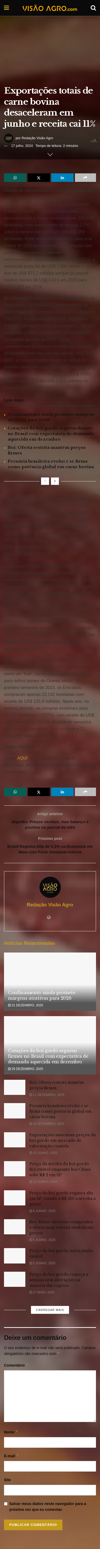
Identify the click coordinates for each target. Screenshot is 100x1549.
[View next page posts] (55, 481)
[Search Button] (93, 8)
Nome (11, 1434)
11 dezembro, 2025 (46, 1097)
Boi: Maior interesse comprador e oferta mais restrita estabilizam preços (61, 1230)
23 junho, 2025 (43, 1155)
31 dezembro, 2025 (25, 1008)
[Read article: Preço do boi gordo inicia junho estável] (14, 1258)
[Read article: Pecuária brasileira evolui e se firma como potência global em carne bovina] (14, 1113)
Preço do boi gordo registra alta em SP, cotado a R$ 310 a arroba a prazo (62, 1201)
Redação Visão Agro (37, 138)
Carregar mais (50, 1312)
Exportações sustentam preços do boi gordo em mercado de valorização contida (62, 1143)
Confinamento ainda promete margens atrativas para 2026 (41, 997)
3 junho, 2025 (42, 1266)
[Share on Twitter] (39, 177)
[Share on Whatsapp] (15, 177)
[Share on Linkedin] (62, 177)
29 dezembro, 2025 (25, 1071)
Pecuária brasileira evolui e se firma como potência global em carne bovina (60, 1114)
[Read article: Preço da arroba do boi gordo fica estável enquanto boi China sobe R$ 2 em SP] (14, 1171)
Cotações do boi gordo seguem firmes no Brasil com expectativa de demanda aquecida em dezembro (51, 433)
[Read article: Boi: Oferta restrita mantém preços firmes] (14, 1089)
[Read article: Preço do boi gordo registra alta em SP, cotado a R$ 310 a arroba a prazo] (14, 1200)
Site (7, 1482)
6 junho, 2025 (42, 1213)
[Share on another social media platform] (85, 177)
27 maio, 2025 (41, 1295)
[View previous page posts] (45, 481)
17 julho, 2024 (22, 146)
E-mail (11, 1458)
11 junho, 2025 (43, 1184)
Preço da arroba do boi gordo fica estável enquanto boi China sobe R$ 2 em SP (59, 1172)
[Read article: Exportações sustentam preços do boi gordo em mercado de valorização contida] (14, 1142)
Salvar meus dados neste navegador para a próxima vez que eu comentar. (47, 1509)
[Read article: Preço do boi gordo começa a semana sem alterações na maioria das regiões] (14, 1281)
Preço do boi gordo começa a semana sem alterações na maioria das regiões (58, 1282)
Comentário (16, 1368)
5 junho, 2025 (42, 1242)
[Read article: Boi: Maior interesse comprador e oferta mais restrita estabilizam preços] (14, 1229)
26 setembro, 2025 (46, 1126)
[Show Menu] (6, 8)
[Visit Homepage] (50, 8)
